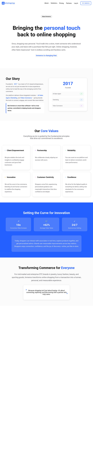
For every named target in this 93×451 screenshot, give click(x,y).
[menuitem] (46, 3)
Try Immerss (86, 3)
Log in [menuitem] (76, 3)
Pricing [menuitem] (61, 3)
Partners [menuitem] (69, 3)
